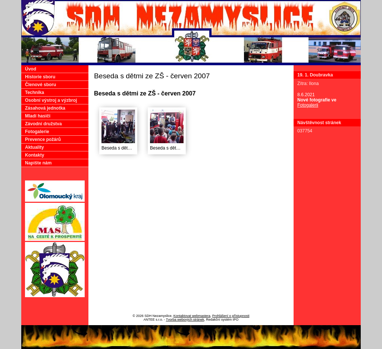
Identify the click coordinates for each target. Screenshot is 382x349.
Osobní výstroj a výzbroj (51, 100)
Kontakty (34, 155)
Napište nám (38, 163)
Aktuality (34, 147)
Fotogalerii (307, 105)
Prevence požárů (43, 139)
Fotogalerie (37, 131)
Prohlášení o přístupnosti (231, 316)
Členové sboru (40, 84)
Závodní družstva (43, 123)
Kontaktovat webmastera (191, 316)
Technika (34, 92)
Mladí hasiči (37, 116)
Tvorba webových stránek (185, 319)
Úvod (30, 69)
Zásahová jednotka (45, 108)
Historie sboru (40, 76)
